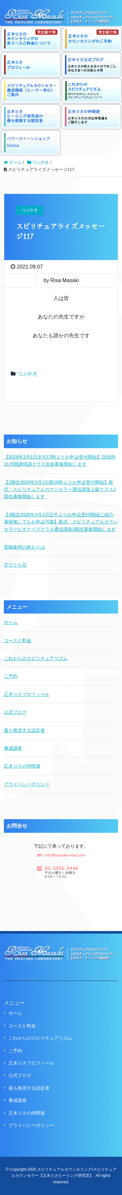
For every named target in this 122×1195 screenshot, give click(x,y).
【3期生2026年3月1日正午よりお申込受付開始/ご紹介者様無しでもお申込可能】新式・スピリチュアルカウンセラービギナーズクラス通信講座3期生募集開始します (61, 522)
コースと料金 (17, 640)
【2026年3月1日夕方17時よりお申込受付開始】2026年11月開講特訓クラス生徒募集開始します (60, 460)
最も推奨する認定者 (24, 730)
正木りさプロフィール (26, 694)
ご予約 (11, 676)
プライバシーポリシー (26, 784)
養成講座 (13, 748)
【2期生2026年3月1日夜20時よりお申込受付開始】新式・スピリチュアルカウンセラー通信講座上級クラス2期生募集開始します (60, 489)
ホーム (11, 622)
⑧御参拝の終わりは (24, 547)
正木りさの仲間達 (22, 766)
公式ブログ (15, 712)
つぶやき (27, 373)
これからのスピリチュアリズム (36, 658)
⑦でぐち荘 (15, 565)
